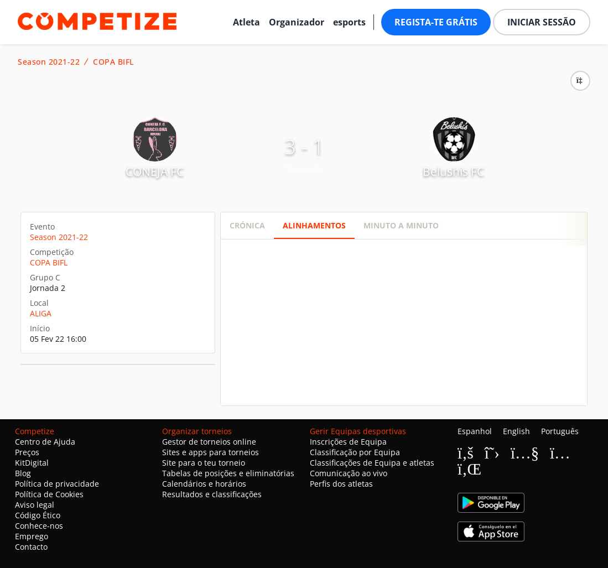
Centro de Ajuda (45, 441)
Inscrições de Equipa (348, 441)
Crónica (247, 225)
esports (349, 22)
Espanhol (475, 431)
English (516, 431)
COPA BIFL (113, 62)
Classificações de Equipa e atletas (372, 462)
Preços (27, 452)
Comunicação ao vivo (348, 473)
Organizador (296, 22)
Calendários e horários (204, 483)
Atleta (246, 22)
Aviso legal (34, 504)
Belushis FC (453, 171)
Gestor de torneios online (209, 441)
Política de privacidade (57, 483)
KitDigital (32, 462)
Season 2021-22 (49, 62)
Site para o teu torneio (203, 462)
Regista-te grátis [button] (435, 22)
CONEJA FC (155, 171)
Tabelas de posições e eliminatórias (228, 473)
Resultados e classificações (212, 494)
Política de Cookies (49, 494)
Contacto (31, 546)
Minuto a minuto (401, 225)
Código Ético (37, 515)
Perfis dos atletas (341, 483)
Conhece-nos (39, 525)
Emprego (31, 536)
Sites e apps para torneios (210, 452)
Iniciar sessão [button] (541, 22)
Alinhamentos (314, 225)
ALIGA (40, 313)
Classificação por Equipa (355, 452)
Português (560, 431)
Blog (23, 473)
